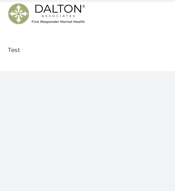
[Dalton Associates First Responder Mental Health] (46, 5)
